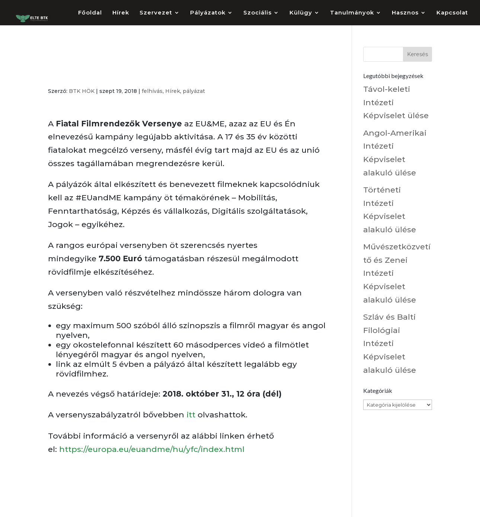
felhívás (152, 91)
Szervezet (156, 13)
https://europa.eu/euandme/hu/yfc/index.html (151, 449)
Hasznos (405, 13)
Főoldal (90, 13)
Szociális (257, 13)
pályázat (194, 91)
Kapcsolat (452, 13)
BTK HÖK (82, 91)
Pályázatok (207, 13)
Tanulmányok (352, 13)
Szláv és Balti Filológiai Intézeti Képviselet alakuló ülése (389, 343)
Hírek (120, 13)
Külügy (300, 13)
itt (190, 414)
